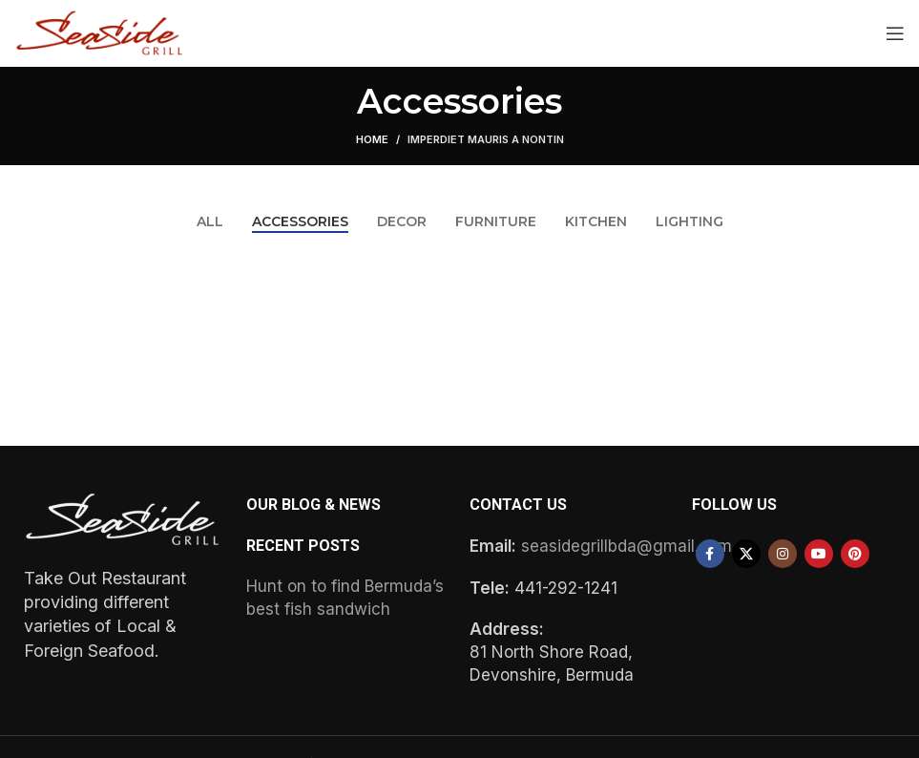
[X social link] (746, 553)
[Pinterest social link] (855, 553)
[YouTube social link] (818, 553)
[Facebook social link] (710, 553)
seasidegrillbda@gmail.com (626, 546)
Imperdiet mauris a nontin (485, 139)
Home (372, 139)
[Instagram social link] (782, 553)
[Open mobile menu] (895, 33)
